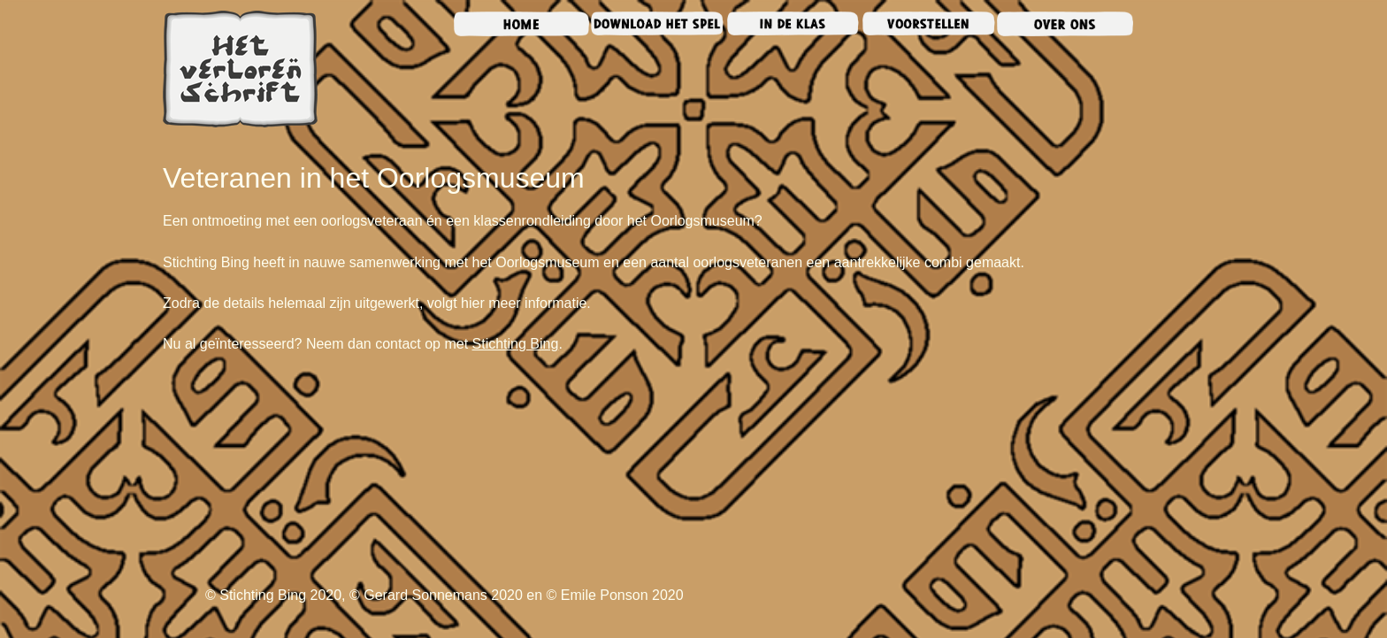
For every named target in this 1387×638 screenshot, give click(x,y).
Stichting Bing (515, 343)
